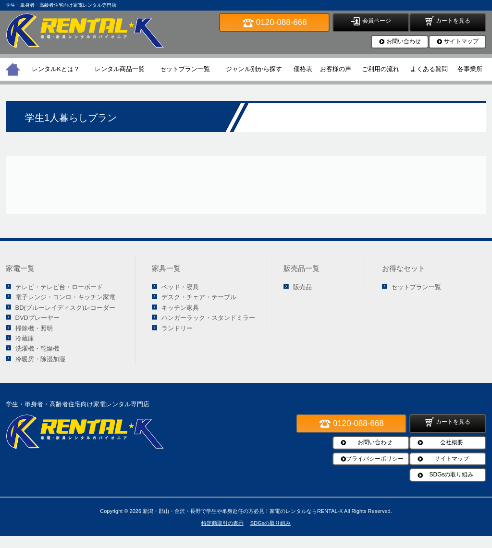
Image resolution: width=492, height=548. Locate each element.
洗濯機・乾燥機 (37, 348)
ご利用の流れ (380, 69)
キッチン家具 (180, 307)
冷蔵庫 (24, 338)
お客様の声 (335, 69)
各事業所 (469, 69)
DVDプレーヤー (37, 317)
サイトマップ (461, 41)
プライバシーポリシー (375, 458)
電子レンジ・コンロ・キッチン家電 (65, 297)
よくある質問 (429, 69)
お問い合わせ (403, 41)
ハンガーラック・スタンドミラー (208, 317)
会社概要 (451, 442)
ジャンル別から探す (254, 69)
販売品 (302, 287)
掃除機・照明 (34, 328)
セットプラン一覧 (185, 69)
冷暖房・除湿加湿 (40, 359)
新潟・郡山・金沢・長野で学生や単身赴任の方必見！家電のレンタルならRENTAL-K (243, 511)
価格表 (303, 69)
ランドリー (177, 328)
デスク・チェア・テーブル (198, 297)
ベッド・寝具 (180, 287)
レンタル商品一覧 (120, 69)
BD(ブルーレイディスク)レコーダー (65, 307)
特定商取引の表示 (222, 523)
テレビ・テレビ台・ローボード (59, 287)
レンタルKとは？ (56, 69)
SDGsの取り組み (451, 474)
